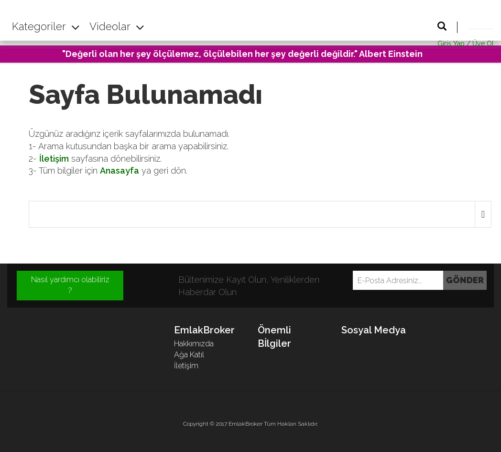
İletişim (54, 159)
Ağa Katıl (189, 354)
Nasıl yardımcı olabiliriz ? (70, 285)
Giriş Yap (451, 43)
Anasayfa (119, 170)
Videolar (116, 26)
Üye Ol (483, 43)
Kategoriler (46, 26)
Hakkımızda (194, 343)
